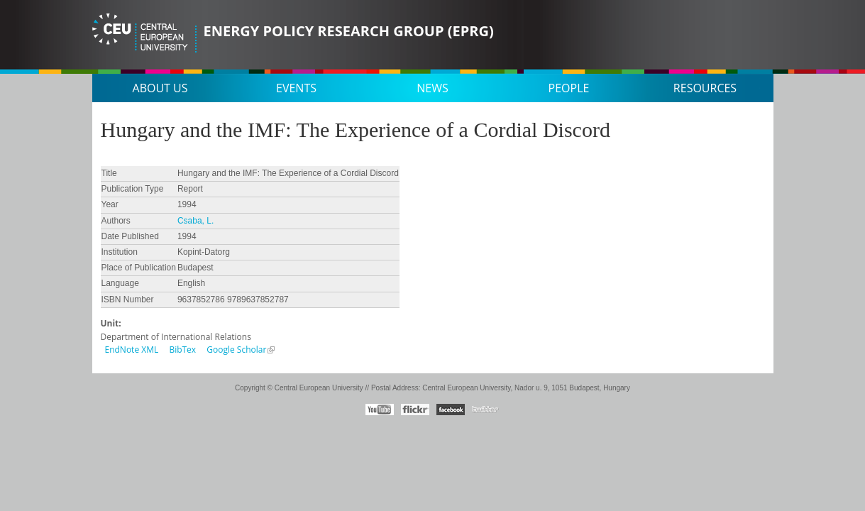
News (432, 88)
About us (160, 88)
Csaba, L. (195, 221)
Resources (705, 88)
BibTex (182, 350)
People (569, 88)
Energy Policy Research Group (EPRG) (349, 30)
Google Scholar (236, 350)
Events (296, 88)
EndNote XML (132, 350)
